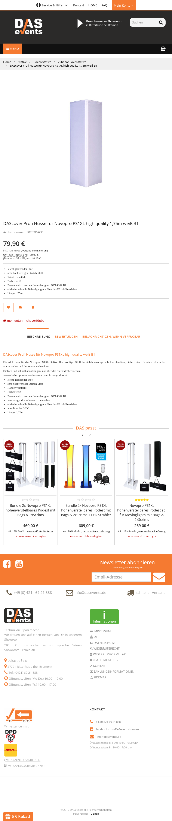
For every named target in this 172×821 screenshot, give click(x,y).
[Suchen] (143, 22)
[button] (52, 5)
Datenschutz (104, 643)
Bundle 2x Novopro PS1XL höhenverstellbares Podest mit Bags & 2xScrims (30, 510)
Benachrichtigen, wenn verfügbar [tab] (111, 337)
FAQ (104, 5)
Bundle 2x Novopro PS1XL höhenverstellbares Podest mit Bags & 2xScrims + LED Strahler (86, 510)
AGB (96, 637)
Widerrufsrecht (106, 648)
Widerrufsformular (109, 654)
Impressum (102, 631)
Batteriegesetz (106, 660)
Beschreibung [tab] (38, 337)
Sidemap (99, 677)
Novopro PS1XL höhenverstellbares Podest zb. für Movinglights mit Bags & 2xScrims (141, 512)
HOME (92, 5)
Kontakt (78, 5)
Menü (12, 49)
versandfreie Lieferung (35, 250)
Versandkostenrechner (26, 766)
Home (7, 62)
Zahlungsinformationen (113, 671)
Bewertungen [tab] (66, 337)
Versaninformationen (22, 760)
